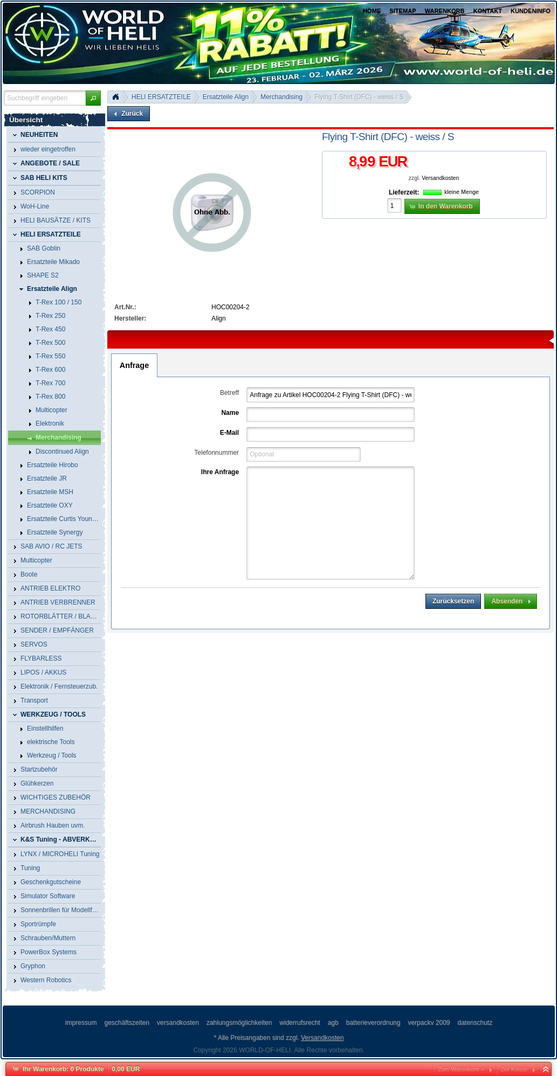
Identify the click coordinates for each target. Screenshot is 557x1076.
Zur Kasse (514, 1069)
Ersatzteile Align (226, 97)
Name (230, 412)
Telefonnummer (216, 452)
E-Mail (229, 432)
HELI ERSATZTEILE (161, 97)
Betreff (229, 393)
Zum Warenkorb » (461, 1069)
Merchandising (281, 97)
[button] (93, 98)
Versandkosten (440, 178)
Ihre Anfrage (220, 472)
